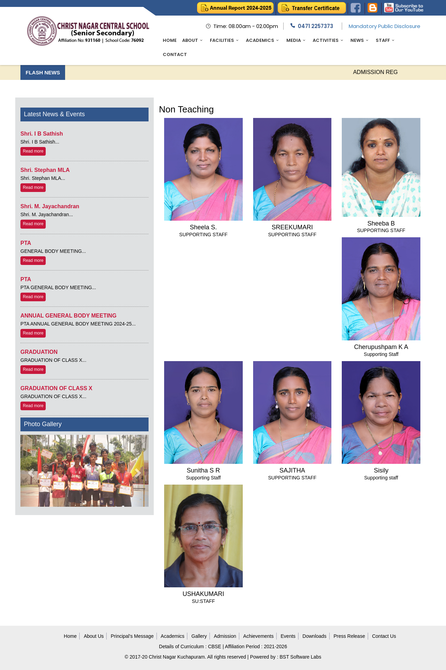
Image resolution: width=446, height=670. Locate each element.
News (360, 40)
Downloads (315, 636)
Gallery (199, 636)
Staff (386, 40)
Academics (263, 40)
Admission (225, 636)
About (193, 40)
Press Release (349, 636)
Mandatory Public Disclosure (384, 26)
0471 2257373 (315, 26)
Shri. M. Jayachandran (49, 206)
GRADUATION (38, 352)
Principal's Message (132, 636)
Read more (33, 151)
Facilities (225, 40)
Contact (175, 54)
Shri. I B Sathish (41, 134)
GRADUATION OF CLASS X (56, 388)
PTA (25, 243)
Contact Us (384, 636)
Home (170, 40)
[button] (30, 471)
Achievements (258, 636)
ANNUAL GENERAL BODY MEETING (68, 316)
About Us (94, 636)
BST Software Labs (300, 657)
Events (288, 636)
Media (296, 40)
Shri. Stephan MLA (45, 170)
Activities (329, 40)
